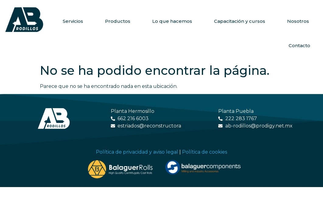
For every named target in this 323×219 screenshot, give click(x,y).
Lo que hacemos (172, 21)
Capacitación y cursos (239, 21)
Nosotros (298, 21)
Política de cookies (204, 152)
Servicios (73, 21)
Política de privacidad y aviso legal (137, 152)
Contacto (299, 45)
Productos (117, 21)
